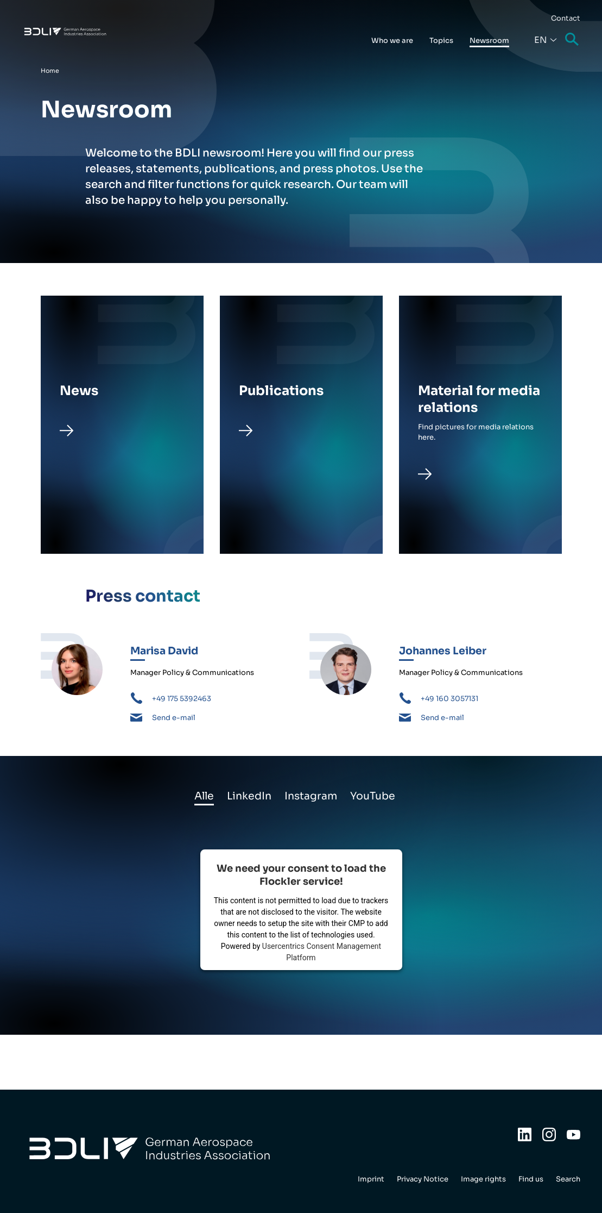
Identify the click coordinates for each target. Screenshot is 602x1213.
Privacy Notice (422, 1179)
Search (572, 40)
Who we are (392, 40)
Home (50, 70)
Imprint (371, 1179)
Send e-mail (173, 717)
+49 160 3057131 (449, 698)
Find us (530, 1179)
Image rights (483, 1179)
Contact (565, 18)
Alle (204, 796)
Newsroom (489, 40)
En (540, 40)
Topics (441, 40)
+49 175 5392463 (181, 698)
